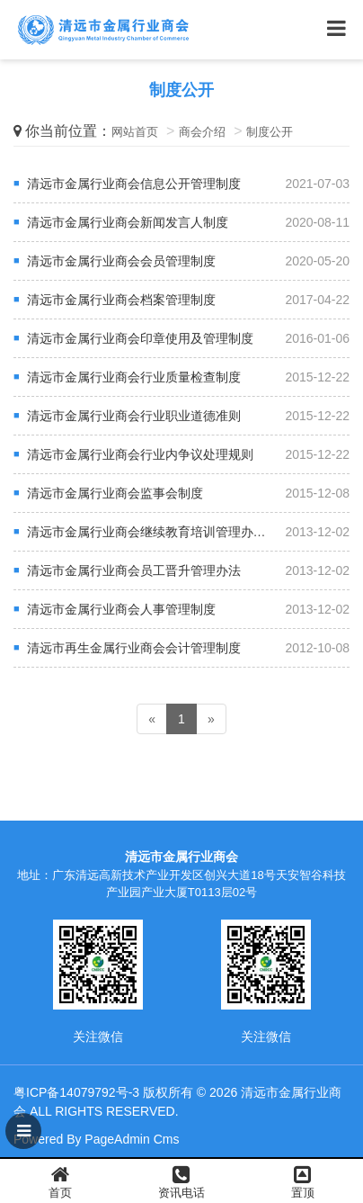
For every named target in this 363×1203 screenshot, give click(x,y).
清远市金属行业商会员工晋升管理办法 (134, 570)
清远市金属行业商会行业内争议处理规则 (140, 454)
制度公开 (269, 132)
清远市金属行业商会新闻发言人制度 (127, 222)
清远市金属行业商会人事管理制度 (121, 609)
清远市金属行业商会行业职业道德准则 (134, 415)
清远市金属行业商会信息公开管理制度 (134, 183)
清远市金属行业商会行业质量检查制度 (134, 377)
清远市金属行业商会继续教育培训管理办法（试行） (171, 532)
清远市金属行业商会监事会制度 (115, 493)
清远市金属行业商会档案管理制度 (121, 299)
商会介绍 (202, 132)
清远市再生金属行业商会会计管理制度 (134, 648)
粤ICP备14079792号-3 (76, 1092)
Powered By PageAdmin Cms (96, 1139)
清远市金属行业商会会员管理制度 (121, 261)
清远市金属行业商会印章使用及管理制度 (140, 338)
